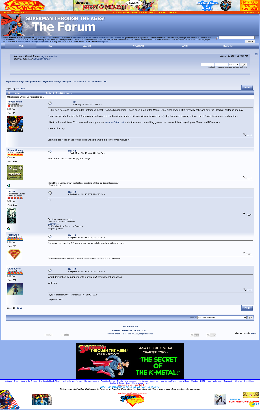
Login (185, 46)
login (43, 56)
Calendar (138, 46)
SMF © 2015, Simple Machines (140, 334)
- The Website (63, 81)
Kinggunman (14, 101)
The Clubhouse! (93, 81)
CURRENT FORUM (130, 327)
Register (228, 46)
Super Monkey (15, 150)
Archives (116, 331)
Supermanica (53, 224)
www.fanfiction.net (114, 122)
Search (87, 46)
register (53, 56)
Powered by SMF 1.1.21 (116, 334)
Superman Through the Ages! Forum (23, 81)
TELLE (11, 191)
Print (247, 88)
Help (50, 46)
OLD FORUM (126, 331)
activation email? (42, 59)
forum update (102, 42)
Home (20, 46)
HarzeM (253, 333)
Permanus (13, 234)
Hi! (105, 81)
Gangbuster (14, 268)
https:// (98, 38)
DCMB (137, 331)
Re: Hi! (72, 150)
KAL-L (145, 331)
